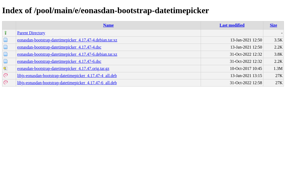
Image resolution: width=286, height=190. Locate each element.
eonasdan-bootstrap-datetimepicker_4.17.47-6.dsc (59, 61)
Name (108, 25)
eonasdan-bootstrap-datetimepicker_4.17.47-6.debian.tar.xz (67, 54)
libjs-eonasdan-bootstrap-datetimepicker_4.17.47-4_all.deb (67, 75)
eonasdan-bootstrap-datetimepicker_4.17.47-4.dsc (59, 47)
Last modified (232, 25)
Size (273, 25)
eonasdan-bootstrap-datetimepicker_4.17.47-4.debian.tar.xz (67, 40)
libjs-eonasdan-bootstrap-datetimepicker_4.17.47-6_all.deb (67, 82)
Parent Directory (31, 33)
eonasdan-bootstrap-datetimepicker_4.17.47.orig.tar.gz (63, 68)
